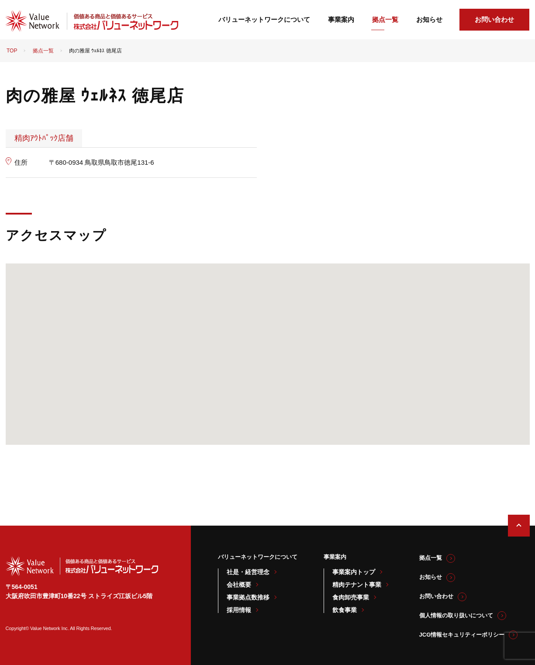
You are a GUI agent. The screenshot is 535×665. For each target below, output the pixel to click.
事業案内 (341, 19)
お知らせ (429, 19)
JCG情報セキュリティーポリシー (462, 634)
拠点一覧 (385, 19)
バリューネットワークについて (264, 19)
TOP (12, 51)
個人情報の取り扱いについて (456, 615)
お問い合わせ (494, 19)
